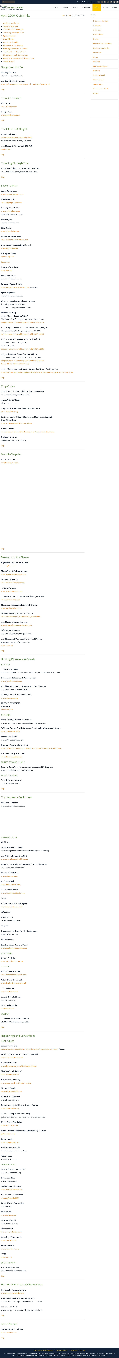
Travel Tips (98, 84)
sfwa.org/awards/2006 (10, 1198)
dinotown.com (7, 709)
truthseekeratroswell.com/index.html (16, 137)
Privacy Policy (73, 1350)
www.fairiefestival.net (10, 1074)
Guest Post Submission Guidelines (43, 1350)
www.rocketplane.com (10, 211)
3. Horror (97, 30)
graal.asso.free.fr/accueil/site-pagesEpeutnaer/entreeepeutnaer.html (29, 1049)
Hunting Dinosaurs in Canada (15, 48)
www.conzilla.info (8, 1240)
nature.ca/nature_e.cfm (10, 731)
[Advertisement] (99, 109)
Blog (74, 7)
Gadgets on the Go (11, 23)
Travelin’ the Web (10, 26)
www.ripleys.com (8, 565)
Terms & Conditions (61, 1350)
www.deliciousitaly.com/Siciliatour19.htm (18, 1066)
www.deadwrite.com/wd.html (13, 983)
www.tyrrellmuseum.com (11, 681)
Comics (96, 39)
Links (96, 7)
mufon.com (5, 149)
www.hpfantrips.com (9, 1125)
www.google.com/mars (10, 115)
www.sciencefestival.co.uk (12, 1057)
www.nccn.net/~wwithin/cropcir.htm (16, 423)
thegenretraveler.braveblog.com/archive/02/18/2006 (22, 349)
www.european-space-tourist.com (15, 287)
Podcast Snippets (100, 66)
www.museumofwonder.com (13, 582)
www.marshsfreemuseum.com (13, 574)
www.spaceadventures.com (12, 194)
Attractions (98, 34)
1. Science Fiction (100, 21)
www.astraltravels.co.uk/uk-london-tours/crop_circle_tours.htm (27, 431)
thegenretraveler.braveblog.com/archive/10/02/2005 (22, 322)
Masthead (65, 7)
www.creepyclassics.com (11, 1231)
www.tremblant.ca (8, 1332)
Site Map (82, 1350)
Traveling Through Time (13, 32)
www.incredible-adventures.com (14, 239)
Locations (97, 52)
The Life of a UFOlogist (13, 29)
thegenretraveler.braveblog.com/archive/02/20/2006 (22, 360)
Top (2, 89)
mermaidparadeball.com (11, 1091)
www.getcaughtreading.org (12, 1293)
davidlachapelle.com (9, 462)
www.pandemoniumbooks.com (14, 948)
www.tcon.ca (6, 1257)
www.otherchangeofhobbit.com (14, 859)
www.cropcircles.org (9, 411)
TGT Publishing (86, 7)
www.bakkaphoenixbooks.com (14, 974)
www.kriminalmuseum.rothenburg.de (16, 625)
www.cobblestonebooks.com (13, 893)
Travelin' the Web (100, 88)
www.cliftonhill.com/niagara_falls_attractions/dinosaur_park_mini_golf (31, 748)
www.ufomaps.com (9, 106)
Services (105, 7)
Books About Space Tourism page (15, 363)
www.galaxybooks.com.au (12, 961)
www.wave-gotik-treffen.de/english (16, 1083)
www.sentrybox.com (9, 991)
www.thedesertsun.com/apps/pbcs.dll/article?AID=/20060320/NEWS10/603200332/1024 (37, 372)
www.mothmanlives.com (11, 608)
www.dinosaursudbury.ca (11, 756)
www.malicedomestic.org (11, 1189)
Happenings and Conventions (15, 55)
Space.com (5, 262)
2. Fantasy (97, 25)
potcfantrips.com (8, 1133)
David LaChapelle (10, 42)
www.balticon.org (8, 1215)
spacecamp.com (7, 256)
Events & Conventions (102, 43)
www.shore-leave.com (10, 1249)
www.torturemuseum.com (11, 591)
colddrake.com (7, 1008)
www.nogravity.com (9, 248)
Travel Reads (98, 79)
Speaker (114, 7)
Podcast (96, 61)
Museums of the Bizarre (13, 45)
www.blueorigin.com (10, 231)
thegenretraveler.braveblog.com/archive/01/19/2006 (22, 334)
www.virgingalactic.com (11, 202)
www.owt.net (6, 270)
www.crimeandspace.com (11, 906)
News (95, 57)
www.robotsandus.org (10, 1108)
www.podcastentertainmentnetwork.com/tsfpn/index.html (25, 84)
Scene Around (9, 61)
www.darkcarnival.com (10, 884)
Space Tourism (9, 35)
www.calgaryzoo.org (9, 698)
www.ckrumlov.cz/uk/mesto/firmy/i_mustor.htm (21, 616)
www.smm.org (7, 645)
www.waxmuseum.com (10, 599)
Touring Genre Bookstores (14, 51)
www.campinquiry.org (10, 1142)
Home (56, 7)
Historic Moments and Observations (18, 58)
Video (95, 93)
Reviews (96, 70)
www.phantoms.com (9, 876)
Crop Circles (8, 39)
